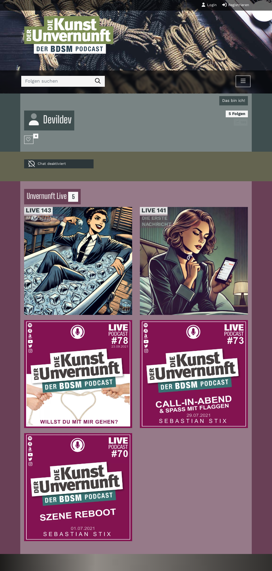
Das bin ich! (233, 100)
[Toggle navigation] (243, 81)
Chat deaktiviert (47, 164)
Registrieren (235, 5)
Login (209, 5)
